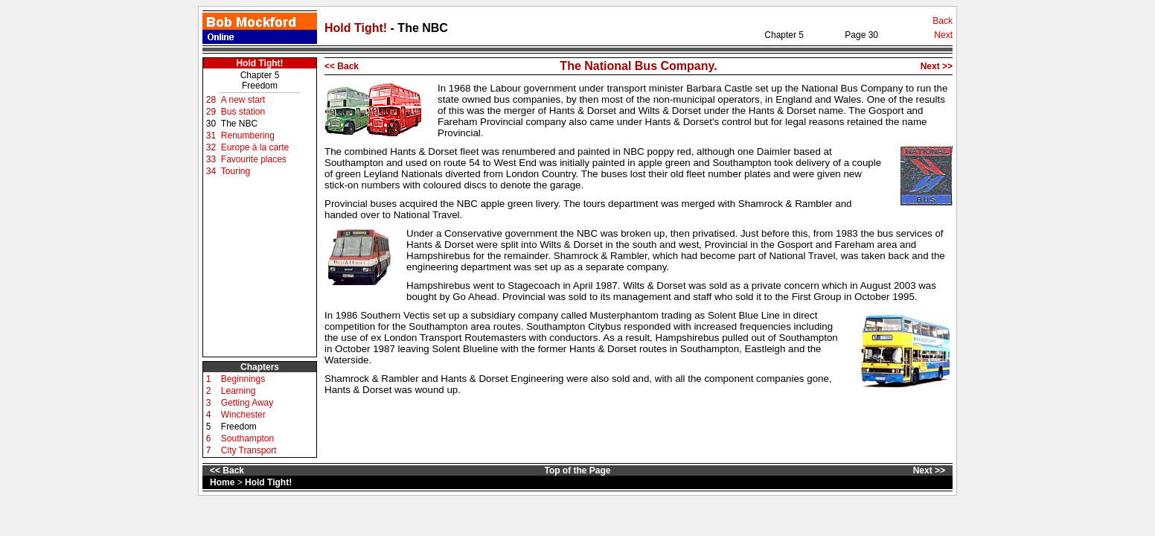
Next (943, 35)
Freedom (260, 85)
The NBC (239, 123)
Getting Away (247, 403)
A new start (243, 100)
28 (211, 100)
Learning (238, 391)
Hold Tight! (357, 28)
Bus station (243, 111)
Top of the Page (577, 470)
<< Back (341, 66)
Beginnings (243, 379)
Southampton (247, 438)
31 (211, 135)
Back (942, 21)
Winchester (243, 414)
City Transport (249, 450)
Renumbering (248, 135)
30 (211, 123)
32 (211, 147)
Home (222, 482)
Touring (235, 171)
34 (211, 171)
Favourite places (254, 159)
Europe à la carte (255, 147)
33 (211, 159)
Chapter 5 (260, 75)
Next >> (937, 66)
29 (211, 111)
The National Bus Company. (638, 66)
